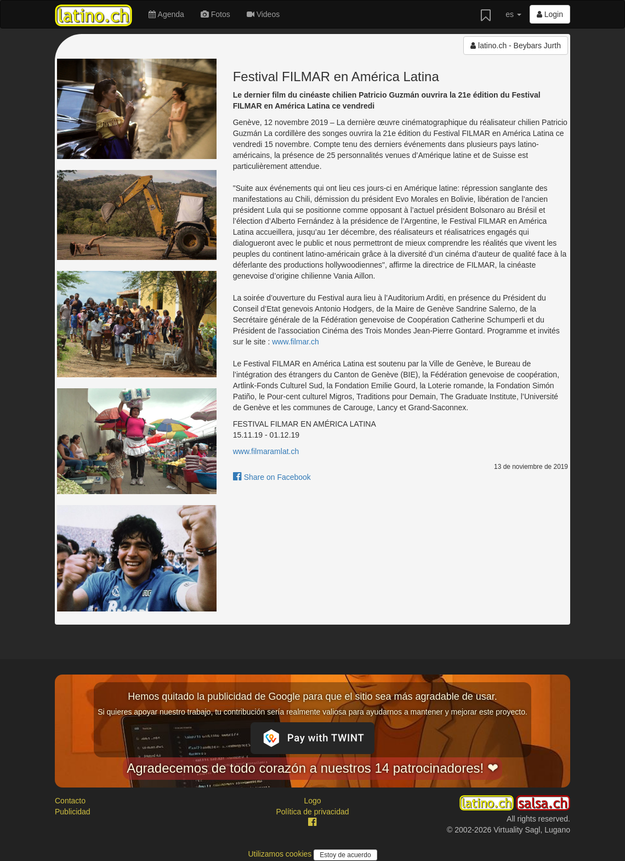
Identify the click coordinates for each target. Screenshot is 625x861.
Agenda (166, 14)
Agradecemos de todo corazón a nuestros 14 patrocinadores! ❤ (312, 768)
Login (550, 14)
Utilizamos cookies (281, 853)
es (513, 14)
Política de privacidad (312, 811)
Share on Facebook (272, 477)
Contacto (70, 800)
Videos (263, 14)
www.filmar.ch (295, 341)
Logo (312, 800)
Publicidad (72, 811)
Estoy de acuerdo (345, 855)
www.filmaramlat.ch (266, 451)
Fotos (215, 14)
